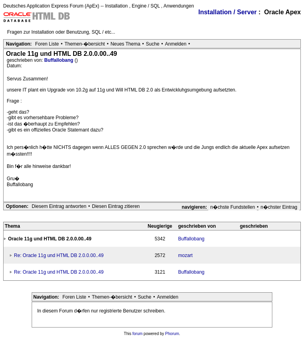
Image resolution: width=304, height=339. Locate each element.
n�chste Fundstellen (232, 207)
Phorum (172, 333)
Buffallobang (59, 60)
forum (138, 333)
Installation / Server (227, 12)
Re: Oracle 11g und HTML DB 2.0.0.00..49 (58, 255)
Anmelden (175, 44)
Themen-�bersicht (85, 44)
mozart (185, 255)
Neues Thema (125, 44)
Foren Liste (47, 44)
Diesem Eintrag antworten (59, 206)
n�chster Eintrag (278, 207)
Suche (153, 44)
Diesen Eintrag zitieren (116, 206)
